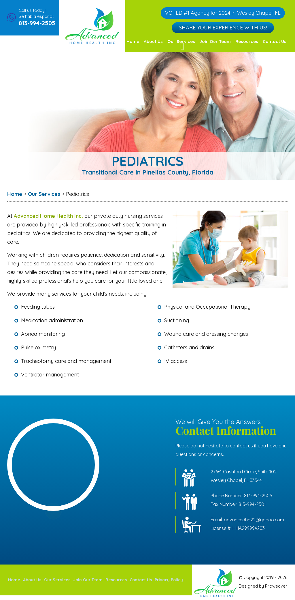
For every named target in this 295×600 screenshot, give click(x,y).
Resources (246, 41)
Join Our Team (215, 41)
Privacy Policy (169, 582)
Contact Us (274, 41)
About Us (153, 41)
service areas (53, 513)
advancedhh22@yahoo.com (254, 519)
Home (132, 41)
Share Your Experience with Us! (223, 27)
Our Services (57, 582)
